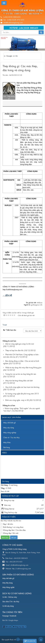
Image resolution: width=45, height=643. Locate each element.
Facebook (13, 616)
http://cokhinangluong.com (12, 290)
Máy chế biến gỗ (9, 422)
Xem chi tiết (5, 491)
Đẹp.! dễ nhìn (7, 524)
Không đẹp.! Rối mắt (9, 533)
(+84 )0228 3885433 (28, 27)
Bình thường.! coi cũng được (12, 527)
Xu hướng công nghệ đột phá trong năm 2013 (22, 393)
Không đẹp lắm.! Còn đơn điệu (13, 530)
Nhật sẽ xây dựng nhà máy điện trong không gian (23, 367)
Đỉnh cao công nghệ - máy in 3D (17, 400)
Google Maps (13, 620)
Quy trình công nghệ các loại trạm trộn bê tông (22, 387)
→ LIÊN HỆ (7, 295)
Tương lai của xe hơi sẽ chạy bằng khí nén (20, 374)
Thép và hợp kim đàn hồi (14, 350)
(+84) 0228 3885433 (12, 17)
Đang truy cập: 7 (19, 626)
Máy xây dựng (8, 427)
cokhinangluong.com (18, 639)
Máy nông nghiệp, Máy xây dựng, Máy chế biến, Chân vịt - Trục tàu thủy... (9, 49)
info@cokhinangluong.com (13, 22)
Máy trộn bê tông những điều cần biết (19, 380)
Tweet (5, 324)
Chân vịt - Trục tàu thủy (11, 437)
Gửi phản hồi (29, 641)
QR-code (7, 626)
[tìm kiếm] (19, 56)
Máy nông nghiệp (9, 432)
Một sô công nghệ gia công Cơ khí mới (19, 344)
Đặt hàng (6, 447)
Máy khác (7, 442)
